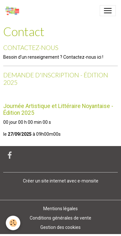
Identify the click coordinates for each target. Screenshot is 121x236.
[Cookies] (13, 223)
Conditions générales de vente (60, 218)
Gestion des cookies (60, 227)
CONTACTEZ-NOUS (30, 47)
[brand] (13, 10)
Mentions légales (60, 208)
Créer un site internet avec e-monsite (60, 180)
